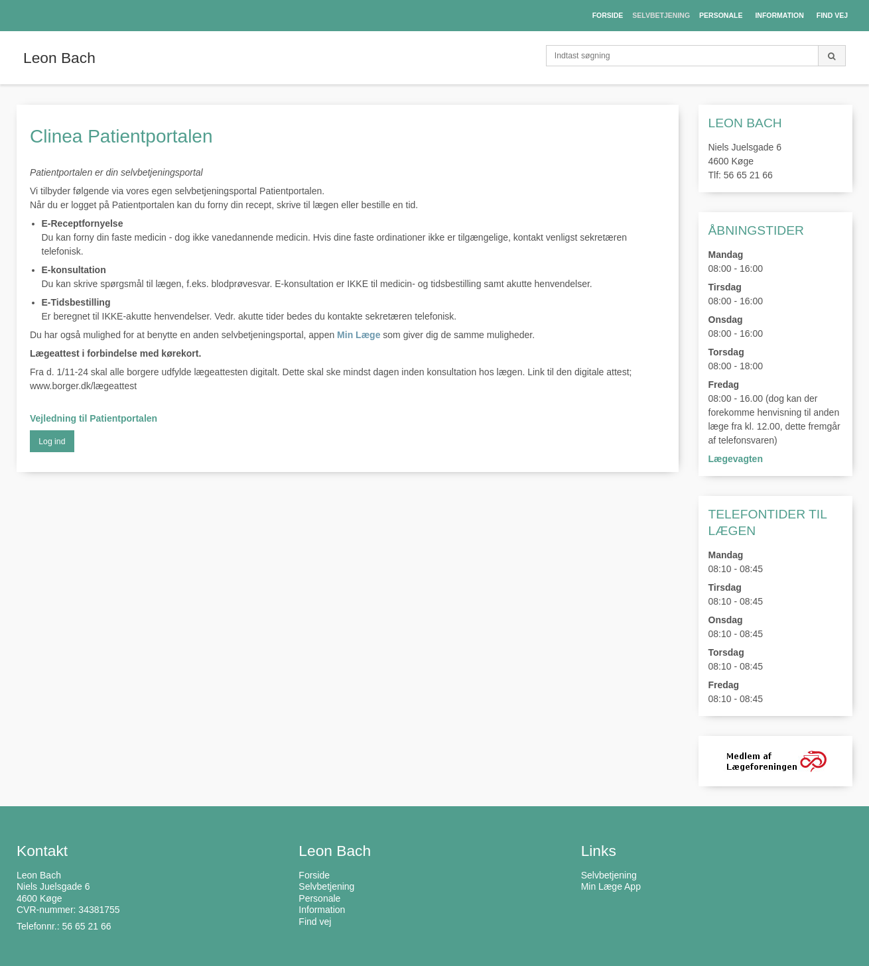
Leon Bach (59, 57)
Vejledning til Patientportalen (93, 418)
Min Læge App (611, 886)
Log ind (51, 441)
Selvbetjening (609, 875)
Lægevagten (735, 458)
